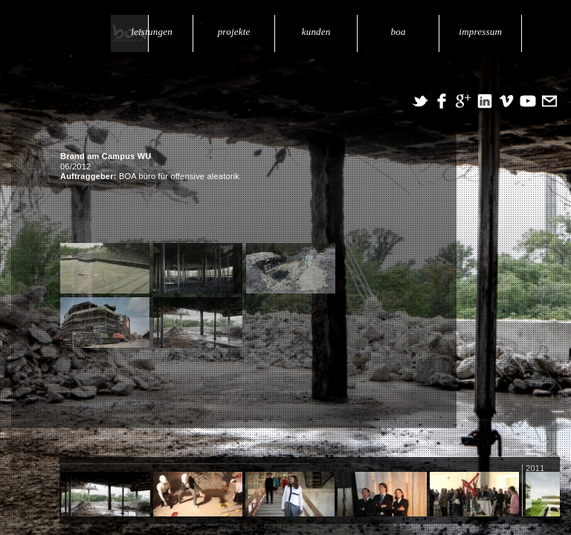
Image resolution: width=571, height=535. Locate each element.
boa (399, 31)
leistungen (154, 31)
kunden (317, 31)
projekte (236, 31)
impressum (481, 31)
